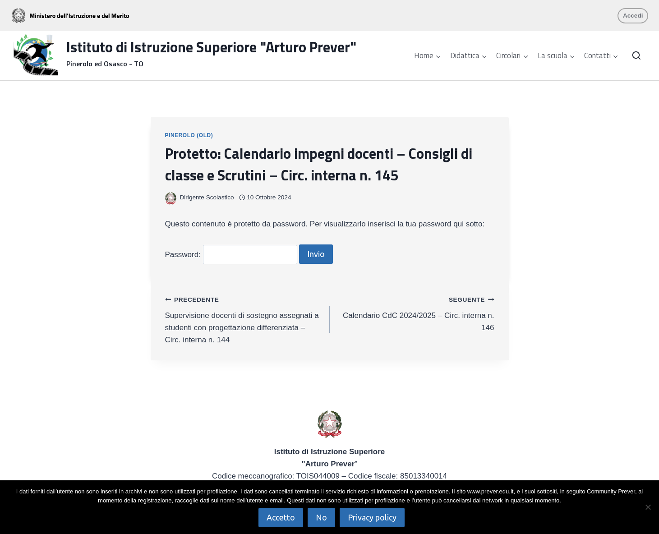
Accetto (281, 517)
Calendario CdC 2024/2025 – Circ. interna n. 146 (415, 312)
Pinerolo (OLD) (189, 135)
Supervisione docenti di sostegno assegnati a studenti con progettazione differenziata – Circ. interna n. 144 (243, 318)
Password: (231, 254)
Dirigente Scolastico (207, 197)
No (321, 517)
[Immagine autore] (170, 197)
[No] (647, 506)
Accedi (633, 15)
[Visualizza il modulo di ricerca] (636, 56)
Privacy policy (372, 517)
